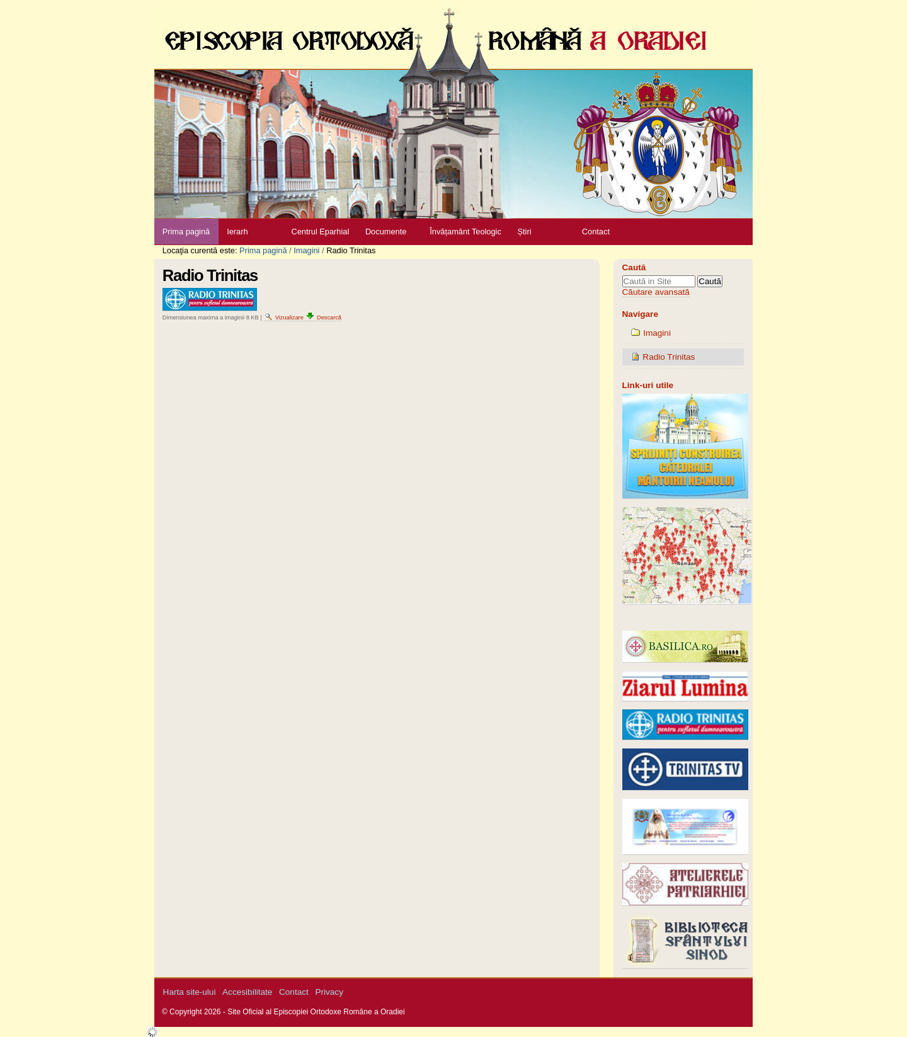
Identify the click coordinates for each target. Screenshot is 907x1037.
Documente (385, 231)
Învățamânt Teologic (465, 231)
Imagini (306, 250)
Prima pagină (186, 231)
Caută (634, 267)
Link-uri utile (648, 385)
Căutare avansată (656, 292)
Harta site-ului (189, 992)
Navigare (640, 314)
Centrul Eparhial (321, 231)
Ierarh (237, 231)
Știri (524, 231)
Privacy (329, 992)
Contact (596, 231)
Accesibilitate (247, 992)
